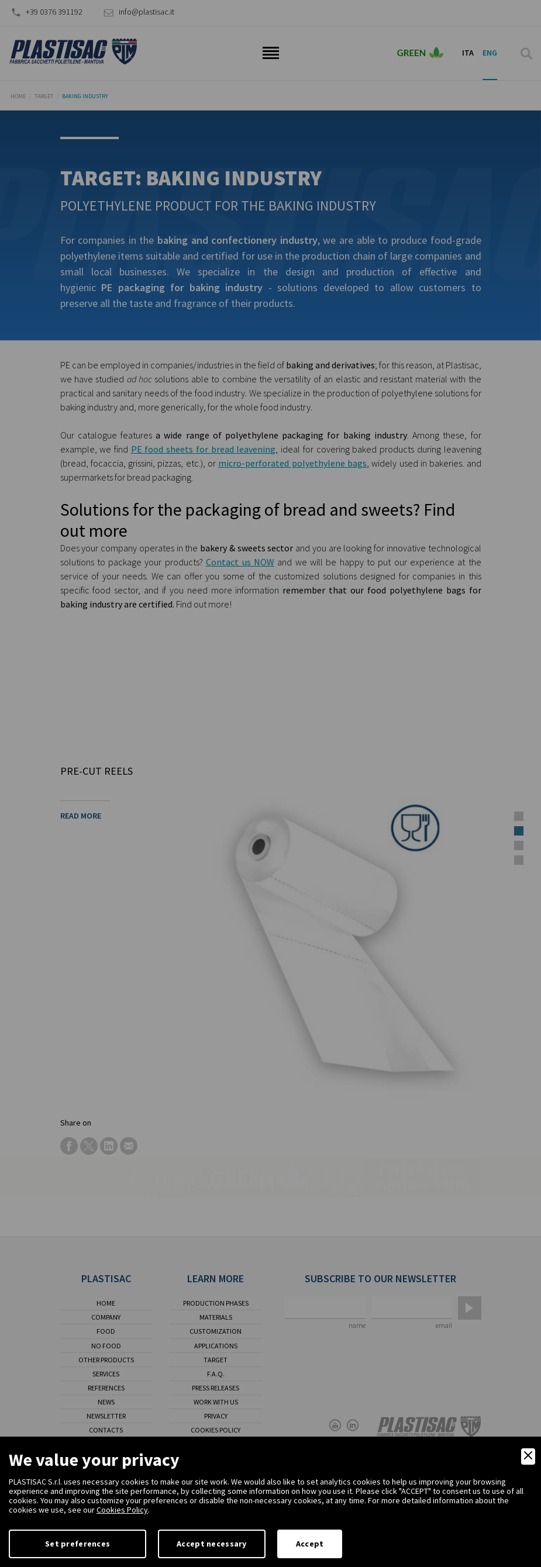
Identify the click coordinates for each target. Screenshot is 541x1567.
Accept (310, 1543)
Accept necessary (211, 1543)
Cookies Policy (122, 1509)
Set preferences (77, 1543)
